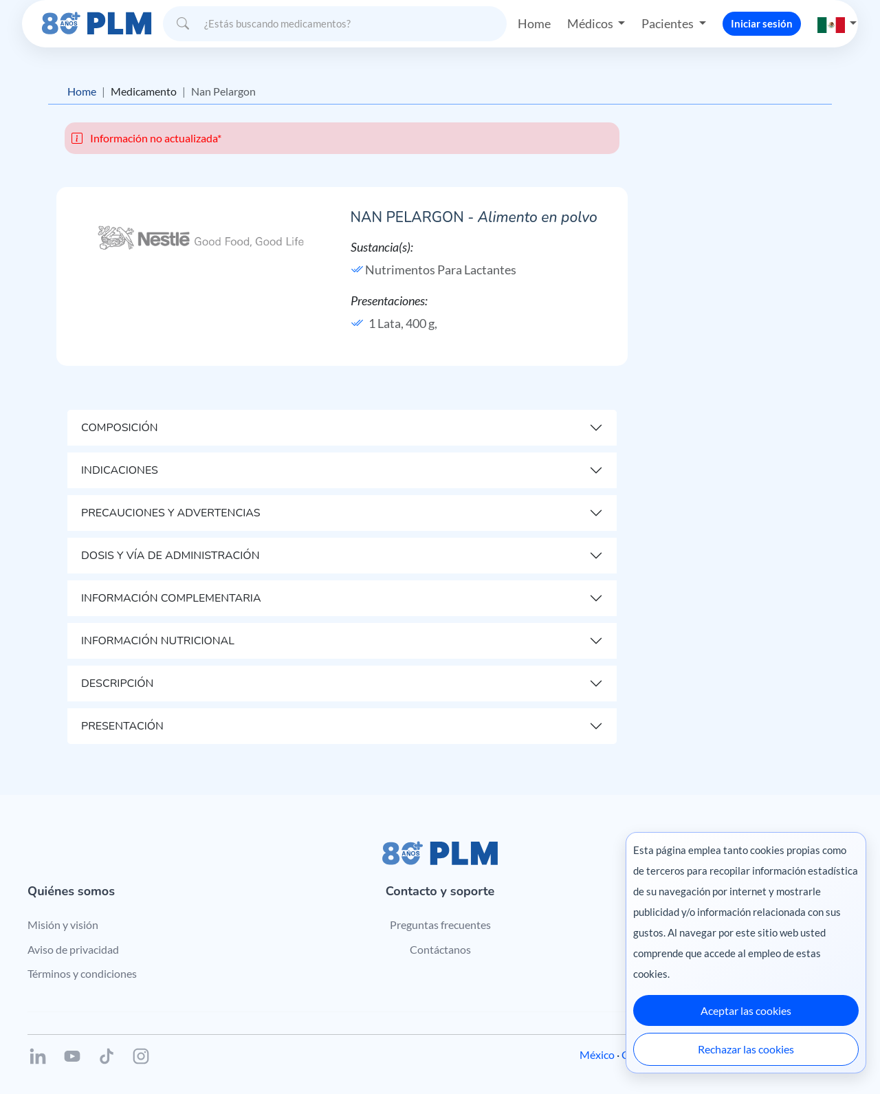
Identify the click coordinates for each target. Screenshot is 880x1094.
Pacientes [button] (668, 23)
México (597, 1054)
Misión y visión (63, 924)
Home (534, 23)
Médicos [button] (591, 23)
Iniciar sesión (762, 23)
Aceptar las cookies (746, 1010)
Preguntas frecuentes (440, 924)
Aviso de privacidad (73, 949)
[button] (837, 23)
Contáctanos (440, 949)
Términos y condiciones (82, 973)
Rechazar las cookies (746, 1048)
